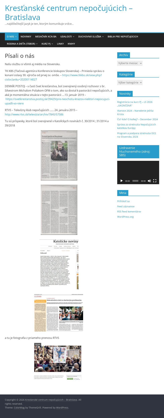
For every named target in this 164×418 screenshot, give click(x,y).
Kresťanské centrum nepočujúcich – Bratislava (69, 12)
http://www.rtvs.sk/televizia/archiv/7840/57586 (34, 114)
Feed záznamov (125, 206)
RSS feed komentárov (129, 211)
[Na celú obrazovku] (154, 181)
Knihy (71, 43)
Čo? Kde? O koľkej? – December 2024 (137, 119)
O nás (10, 36)
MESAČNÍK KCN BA (45, 36)
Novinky (26, 36)
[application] (138, 172)
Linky (60, 43)
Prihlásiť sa (123, 201)
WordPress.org (125, 216)
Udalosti (66, 36)
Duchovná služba (89, 36)
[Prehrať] (121, 181)
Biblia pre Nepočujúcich (123, 36)
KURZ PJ (46, 43)
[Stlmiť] (149, 181)
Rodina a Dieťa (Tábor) (21, 43)
